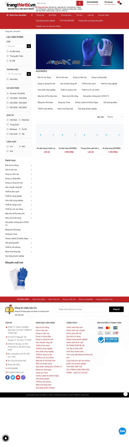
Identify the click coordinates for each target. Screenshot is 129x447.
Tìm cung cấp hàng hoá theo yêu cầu (79, 356)
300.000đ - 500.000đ (17, 107)
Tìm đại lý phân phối (74, 348)
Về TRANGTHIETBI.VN (75, 345)
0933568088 (92, 2)
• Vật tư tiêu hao (53, 299)
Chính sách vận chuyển (75, 330)
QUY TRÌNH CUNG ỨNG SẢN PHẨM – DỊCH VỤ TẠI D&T (77, 371)
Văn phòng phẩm (12, 243)
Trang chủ (40, 15)
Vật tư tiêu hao (11, 170)
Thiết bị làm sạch (12, 192)
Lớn (10, 147)
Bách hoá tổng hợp (13, 252)
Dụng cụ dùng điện (12, 179)
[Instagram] (23, 377)
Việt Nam (12, 120)
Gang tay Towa (11, 234)
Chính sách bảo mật (74, 327)
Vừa (10, 151)
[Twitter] (13, 377)
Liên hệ (90, 15)
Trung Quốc (13, 125)
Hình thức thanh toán (75, 351)
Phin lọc (65, 11)
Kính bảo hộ (71, 7)
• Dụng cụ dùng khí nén (104, 299)
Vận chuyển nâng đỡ (13, 187)
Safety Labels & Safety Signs (16, 238)
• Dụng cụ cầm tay (68, 299)
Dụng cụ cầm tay (12, 174)
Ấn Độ (23, 129)
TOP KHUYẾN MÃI (66, 21)
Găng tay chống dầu (69, 9)
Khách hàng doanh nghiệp (76, 339)
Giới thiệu (52, 15)
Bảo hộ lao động (12, 165)
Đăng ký (116, 309)
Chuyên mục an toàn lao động (48, 26)
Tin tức (79, 15)
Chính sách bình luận (74, 342)
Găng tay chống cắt (54, 9)
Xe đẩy (11, 61)
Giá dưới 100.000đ (16, 93)
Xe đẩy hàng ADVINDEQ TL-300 (71, 148)
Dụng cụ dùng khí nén (14, 183)
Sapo (101, 395)
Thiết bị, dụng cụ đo (13, 205)
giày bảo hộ (62, 7)
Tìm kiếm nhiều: (23, 299)
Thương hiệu (66, 15)
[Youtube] (18, 377)
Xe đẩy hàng (13, 51)
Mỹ (21, 134)
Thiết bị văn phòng (12, 247)
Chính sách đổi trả (73, 333)
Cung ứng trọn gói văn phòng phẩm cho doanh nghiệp (78, 362)
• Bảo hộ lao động (38, 299)
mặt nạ (58, 11)
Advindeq (12, 79)
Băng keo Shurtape (13, 230)
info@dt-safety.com (16, 372)
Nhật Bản (24, 120)
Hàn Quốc (12, 134)
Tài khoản (108, 2)
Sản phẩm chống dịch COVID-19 (17, 223)
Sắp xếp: (100, 117)
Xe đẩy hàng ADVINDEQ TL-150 (115, 148)
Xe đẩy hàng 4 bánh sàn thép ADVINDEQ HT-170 (56, 148)
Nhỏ (22, 147)
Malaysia (12, 129)
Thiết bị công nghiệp (13, 196)
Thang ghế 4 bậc (15, 56)
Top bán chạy (103, 15)
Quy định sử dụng (73, 336)
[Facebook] (7, 377)
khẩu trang (50, 11)
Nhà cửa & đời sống (13, 218)
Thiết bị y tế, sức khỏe (14, 209)
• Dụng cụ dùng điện (85, 299)
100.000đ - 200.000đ (17, 98)
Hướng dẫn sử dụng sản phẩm (90, 21)
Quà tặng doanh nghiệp (45, 21)
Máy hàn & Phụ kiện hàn (15, 214)
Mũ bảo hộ (52, 7)
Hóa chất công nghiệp (14, 200)
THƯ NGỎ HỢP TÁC (74, 367)
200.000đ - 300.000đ (17, 103)
